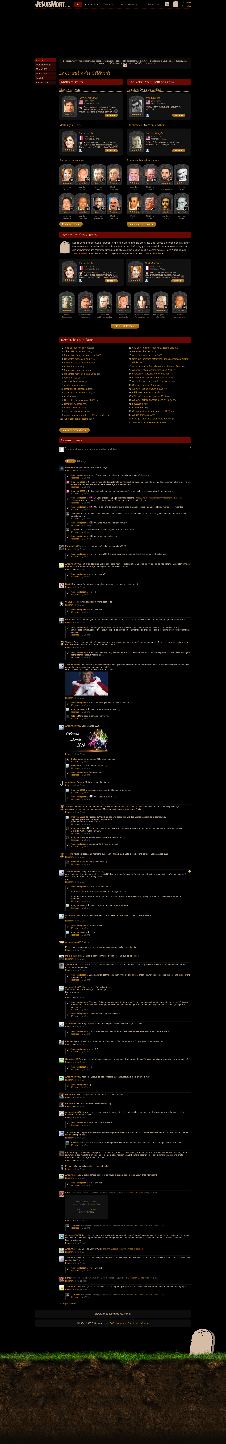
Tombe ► (111, 115)
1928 (153, 137)
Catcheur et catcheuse (75, 411)
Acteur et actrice (72, 377)
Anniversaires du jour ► (141, 224)
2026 (92, 101)
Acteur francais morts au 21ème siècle (151, 381)
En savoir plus (150, 63)
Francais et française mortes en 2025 (150, 373)
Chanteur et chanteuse (75, 389)
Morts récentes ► (71, 224)
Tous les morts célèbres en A (146, 422)
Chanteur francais (73, 404)
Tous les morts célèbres (76, 347)
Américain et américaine (76, 419)
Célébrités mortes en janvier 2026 (149, 396)
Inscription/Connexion (138, 1192)
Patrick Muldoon (88, 98)
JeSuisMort (50, 4)
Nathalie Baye (153, 263)
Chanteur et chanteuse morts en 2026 (151, 377)
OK (125, 66)
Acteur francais (71, 366)
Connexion (186, 6)
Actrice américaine (141, 415)
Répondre (69, 470)
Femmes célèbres (141, 351)
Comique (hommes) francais (146, 385)
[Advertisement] (113, 32)
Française (88, 139)
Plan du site (133, 1323)
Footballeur (137, 403)
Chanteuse (137, 407)
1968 (86, 101)
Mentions (121, 1323)
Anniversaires (127, 4)
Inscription (186, 2)
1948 (152, 267)
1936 (153, 101)
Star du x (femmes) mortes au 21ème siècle (154, 347)
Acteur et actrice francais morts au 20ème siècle (156, 366)
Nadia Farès (86, 133)
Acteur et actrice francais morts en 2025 (152, 400)
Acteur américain (72, 407)
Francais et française (74, 370)
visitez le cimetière (152, 253)
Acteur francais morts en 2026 (147, 355)
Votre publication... (68, 1303)
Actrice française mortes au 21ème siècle (84, 415)
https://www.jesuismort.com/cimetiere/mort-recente (159, 498)
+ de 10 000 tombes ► (125, 326)
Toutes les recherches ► (74, 430)
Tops (107, 4)
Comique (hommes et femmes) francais (152, 418)
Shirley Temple (154, 133)
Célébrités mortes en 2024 (77, 392)
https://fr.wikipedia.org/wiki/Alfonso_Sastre (120, 1249)
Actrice (67, 396)
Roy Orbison (153, 98)
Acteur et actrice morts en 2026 (79, 362)
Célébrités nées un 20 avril (145, 392)
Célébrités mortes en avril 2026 (79, 400)
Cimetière (90, 4)
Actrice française (72, 385)
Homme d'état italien (74, 381)
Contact (145, 1323)
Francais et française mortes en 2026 (82, 355)
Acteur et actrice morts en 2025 (147, 388)
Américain (88, 103)
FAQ (112, 1323)
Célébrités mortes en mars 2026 (80, 374)
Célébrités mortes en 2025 (77, 359)
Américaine (156, 139)
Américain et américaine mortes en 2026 (152, 370)
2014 (159, 137)
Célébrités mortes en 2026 (77, 351)
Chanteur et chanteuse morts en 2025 (151, 411)
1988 (159, 101)
